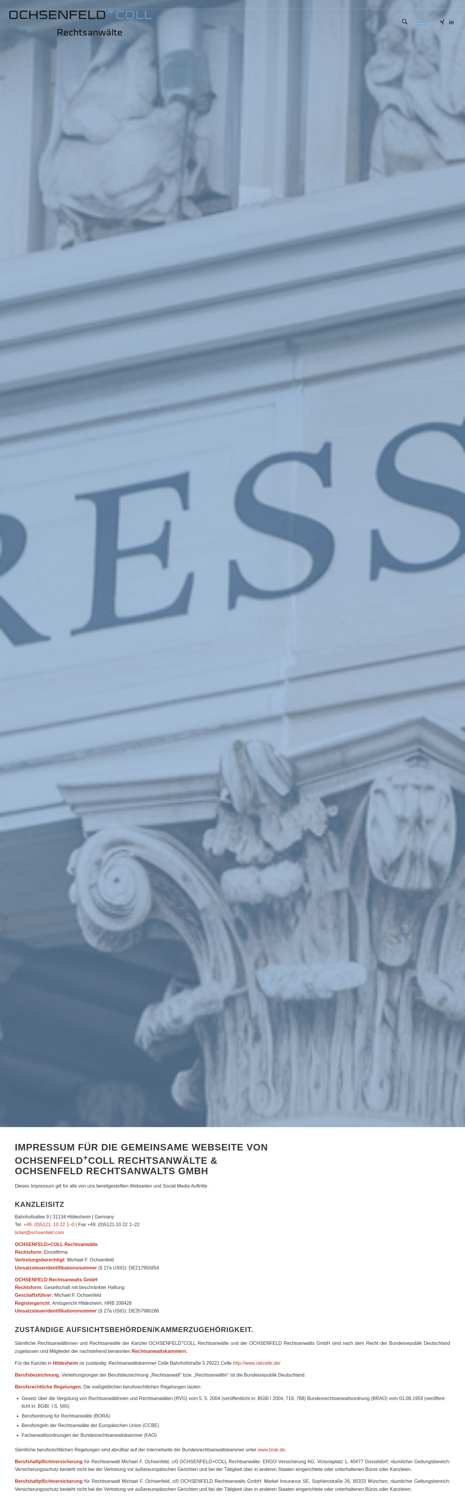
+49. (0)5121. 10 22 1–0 (48, 1224)
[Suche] (404, 22)
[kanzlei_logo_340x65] (80, 22)
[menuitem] (404, 22)
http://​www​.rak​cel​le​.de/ (256, 1363)
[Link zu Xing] (442, 22)
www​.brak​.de (271, 1449)
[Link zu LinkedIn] (451, 22)
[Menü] (418, 22)
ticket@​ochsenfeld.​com (39, 1232)
